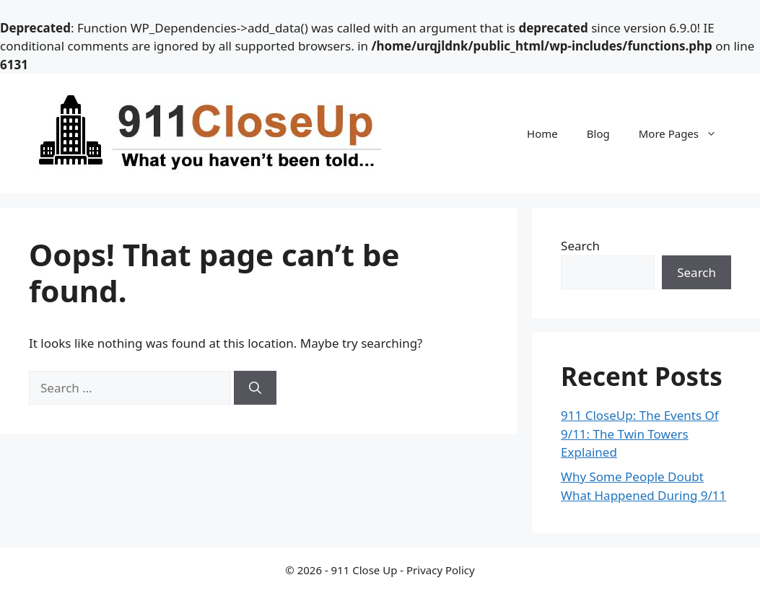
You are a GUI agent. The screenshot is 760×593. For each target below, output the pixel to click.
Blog (598, 133)
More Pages (685, 133)
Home (542, 133)
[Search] (255, 388)
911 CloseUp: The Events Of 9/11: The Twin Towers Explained (640, 433)
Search (580, 245)
